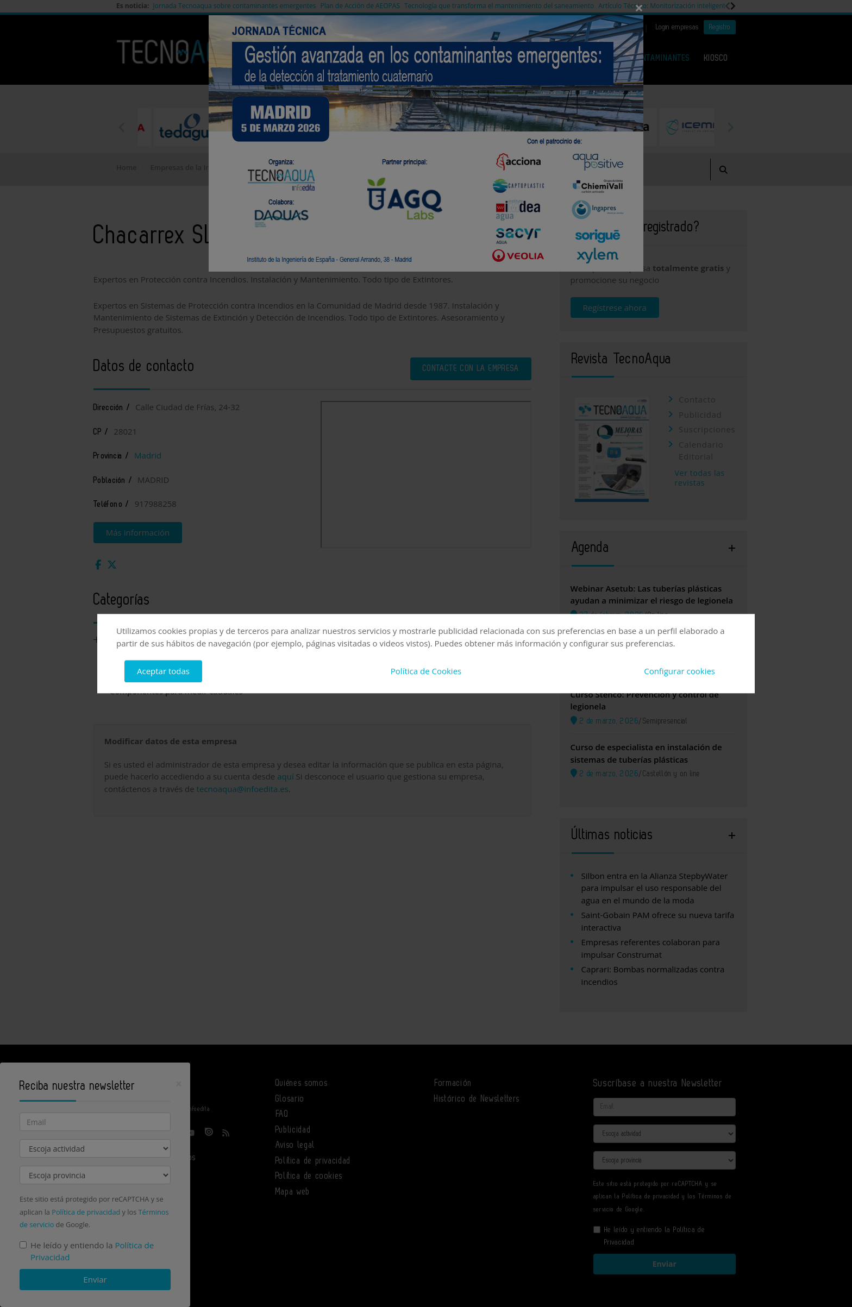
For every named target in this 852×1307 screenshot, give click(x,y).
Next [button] (730, 127)
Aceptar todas (163, 670)
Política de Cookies (426, 670)
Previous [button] (121, 127)
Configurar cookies (679, 670)
